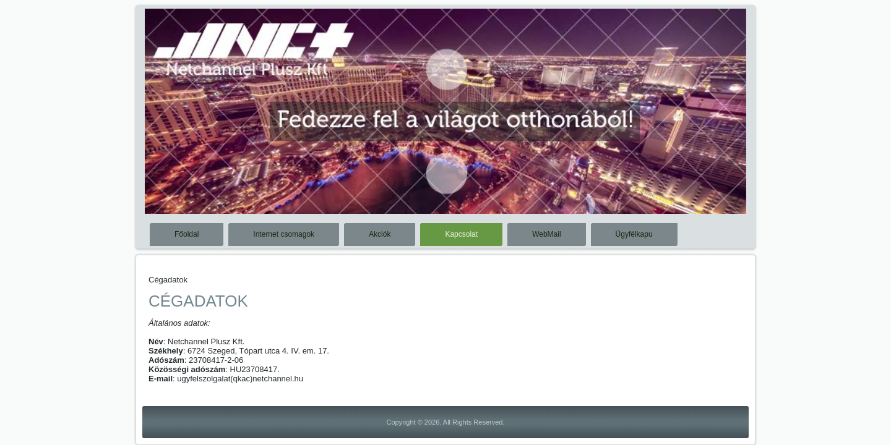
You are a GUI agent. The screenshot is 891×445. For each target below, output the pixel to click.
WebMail (546, 234)
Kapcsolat (461, 234)
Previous (154, 119)
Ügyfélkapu (634, 234)
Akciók (379, 234)
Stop (731, 29)
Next (737, 119)
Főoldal (186, 234)
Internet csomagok (283, 234)
